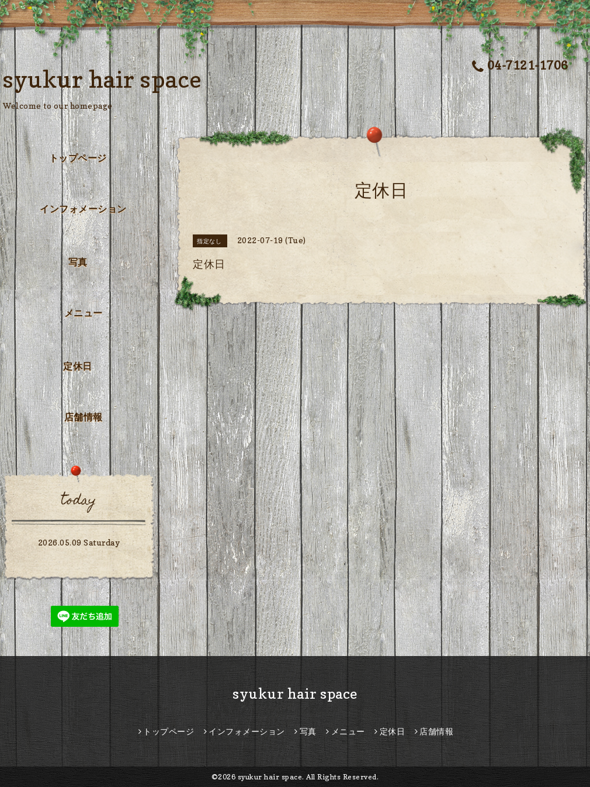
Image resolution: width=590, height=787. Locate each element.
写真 (78, 262)
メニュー (83, 313)
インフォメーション (83, 209)
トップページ (78, 158)
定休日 (77, 366)
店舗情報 (83, 417)
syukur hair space (102, 79)
